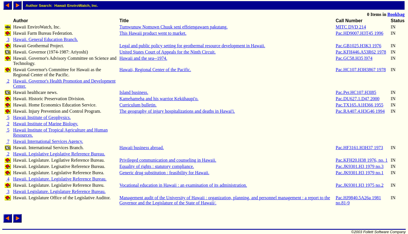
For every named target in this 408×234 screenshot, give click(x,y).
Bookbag (396, 14)
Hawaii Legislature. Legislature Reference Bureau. (59, 191)
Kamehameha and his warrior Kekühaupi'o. (159, 98)
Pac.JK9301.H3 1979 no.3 (360, 166)
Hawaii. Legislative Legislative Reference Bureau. (59, 153)
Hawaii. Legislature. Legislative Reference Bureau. (59, 178)
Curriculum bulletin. (138, 104)
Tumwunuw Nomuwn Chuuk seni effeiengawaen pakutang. (173, 26)
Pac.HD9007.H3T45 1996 (360, 33)
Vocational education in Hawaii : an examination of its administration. (183, 185)
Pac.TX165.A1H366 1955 (360, 104)
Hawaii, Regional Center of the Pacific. (155, 69)
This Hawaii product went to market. (153, 33)
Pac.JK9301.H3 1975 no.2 (360, 185)
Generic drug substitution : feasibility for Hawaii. (164, 172)
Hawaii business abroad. (141, 147)
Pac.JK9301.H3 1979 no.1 (360, 172)
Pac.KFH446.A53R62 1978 (361, 52)
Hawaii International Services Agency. (48, 141)
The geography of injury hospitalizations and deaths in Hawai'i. (177, 111)
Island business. (133, 92)
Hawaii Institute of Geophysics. (42, 117)
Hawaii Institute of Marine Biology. (45, 123)
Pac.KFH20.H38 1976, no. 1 (362, 160)
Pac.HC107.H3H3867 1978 (361, 69)
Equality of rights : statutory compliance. (156, 166)
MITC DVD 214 (351, 26)
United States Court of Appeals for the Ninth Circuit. (167, 52)
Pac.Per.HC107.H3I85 (356, 92)
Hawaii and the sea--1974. (143, 58)
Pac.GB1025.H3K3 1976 (358, 45)
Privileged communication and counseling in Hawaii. (167, 160)
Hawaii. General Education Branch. (45, 39)
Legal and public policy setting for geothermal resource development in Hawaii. (192, 45)
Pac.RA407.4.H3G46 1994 (360, 111)
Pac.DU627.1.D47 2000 (358, 98)
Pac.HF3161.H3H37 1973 (359, 147)
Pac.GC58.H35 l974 (354, 58)
